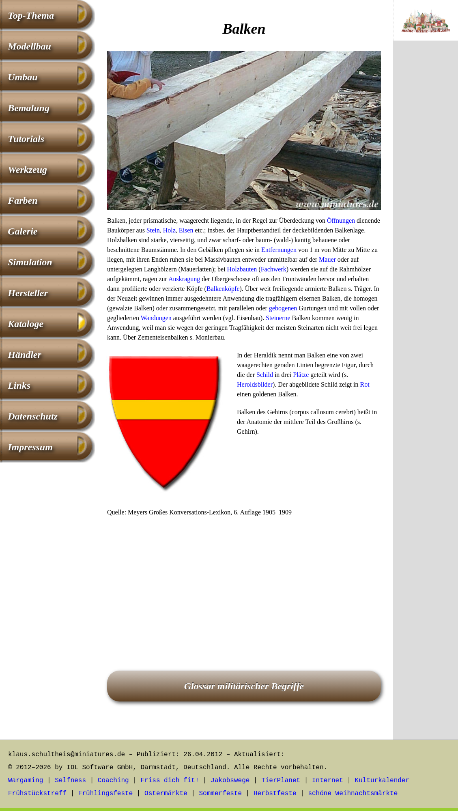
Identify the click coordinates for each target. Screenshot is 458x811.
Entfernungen (279, 249)
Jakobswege (230, 780)
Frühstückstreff (37, 793)
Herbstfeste (275, 793)
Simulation (30, 262)
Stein (153, 230)
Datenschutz (33, 416)
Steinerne (278, 317)
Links (19, 385)
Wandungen (156, 317)
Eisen (186, 230)
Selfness (70, 780)
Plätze (301, 374)
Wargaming (25, 780)
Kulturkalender (382, 780)
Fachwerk (273, 269)
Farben (22, 200)
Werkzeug (27, 169)
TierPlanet (280, 780)
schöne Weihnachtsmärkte (353, 793)
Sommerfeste (220, 793)
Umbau (22, 77)
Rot (364, 384)
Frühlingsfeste (105, 793)
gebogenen (283, 308)
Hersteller (28, 293)
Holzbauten (242, 269)
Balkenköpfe (223, 288)
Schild (264, 374)
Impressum (30, 447)
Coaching (113, 780)
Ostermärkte (165, 793)
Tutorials (26, 138)
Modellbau (29, 46)
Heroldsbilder (255, 384)
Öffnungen (341, 220)
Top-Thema (31, 15)
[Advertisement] (244, 582)
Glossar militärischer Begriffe (244, 686)
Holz (169, 230)
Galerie (22, 231)
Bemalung (28, 108)
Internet (327, 780)
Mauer (327, 259)
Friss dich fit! (169, 780)
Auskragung (184, 278)
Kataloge (25, 323)
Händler (24, 354)
